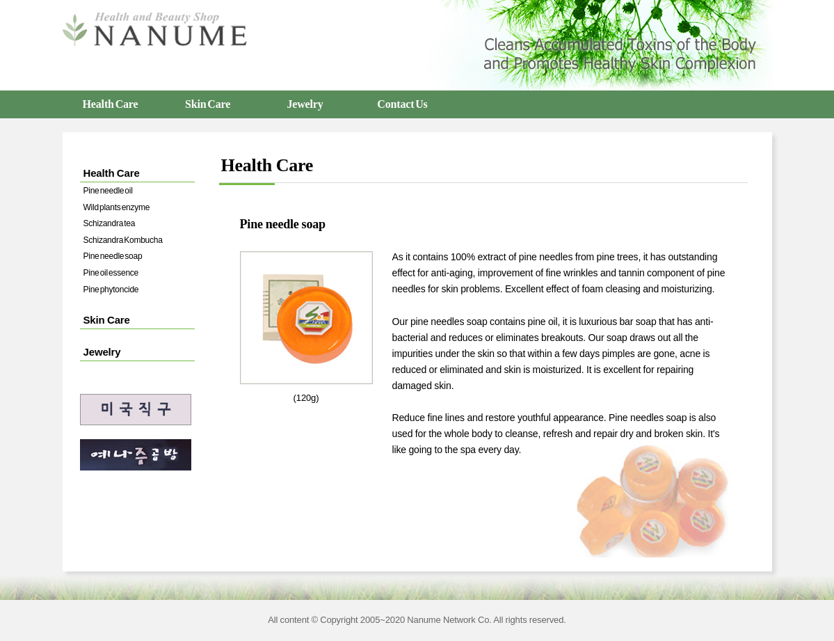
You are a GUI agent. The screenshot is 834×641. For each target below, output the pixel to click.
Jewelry (305, 104)
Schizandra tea (109, 223)
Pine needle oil (108, 191)
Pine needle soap (113, 256)
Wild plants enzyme (116, 207)
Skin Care (207, 104)
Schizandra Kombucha (123, 240)
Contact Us (402, 104)
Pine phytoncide (111, 289)
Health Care (110, 104)
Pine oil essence (111, 273)
